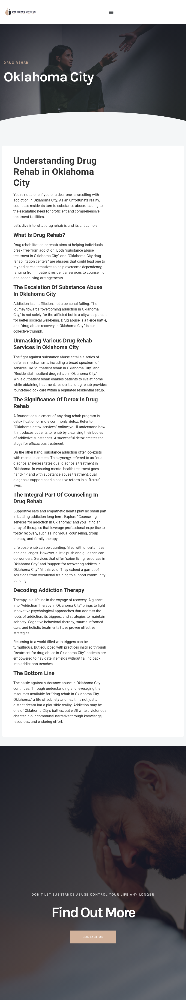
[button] (111, 12)
